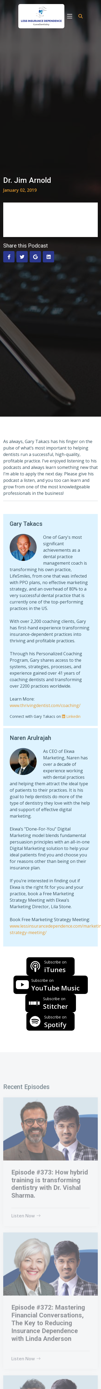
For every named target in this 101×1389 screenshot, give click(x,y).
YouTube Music (55, 985)
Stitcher (55, 1003)
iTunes (55, 966)
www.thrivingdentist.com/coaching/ (45, 705)
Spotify (55, 1021)
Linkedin (71, 716)
